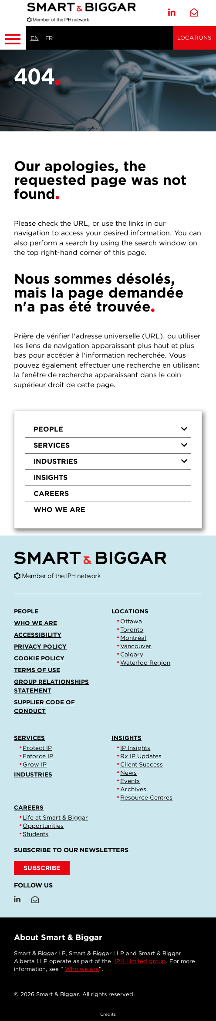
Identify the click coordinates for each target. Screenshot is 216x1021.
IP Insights (135, 747)
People (111, 429)
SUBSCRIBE (42, 867)
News (128, 772)
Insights (51, 477)
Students (35, 833)
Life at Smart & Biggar (55, 817)
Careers (51, 493)
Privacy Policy (40, 646)
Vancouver (136, 646)
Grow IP (35, 764)
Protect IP (37, 747)
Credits (108, 1014)
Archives (133, 789)
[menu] (108, 470)
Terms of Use (37, 669)
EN (34, 38)
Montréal (133, 637)
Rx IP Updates (141, 756)
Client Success (141, 764)
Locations (194, 37)
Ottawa (131, 621)
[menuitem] (108, 430)
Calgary (131, 654)
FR (49, 38)
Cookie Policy (39, 658)
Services (111, 445)
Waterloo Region (145, 662)
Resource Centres (146, 797)
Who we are (59, 509)
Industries (111, 461)
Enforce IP (38, 756)
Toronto (131, 629)
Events (130, 780)
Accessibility (37, 634)
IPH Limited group (140, 961)
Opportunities (43, 825)
